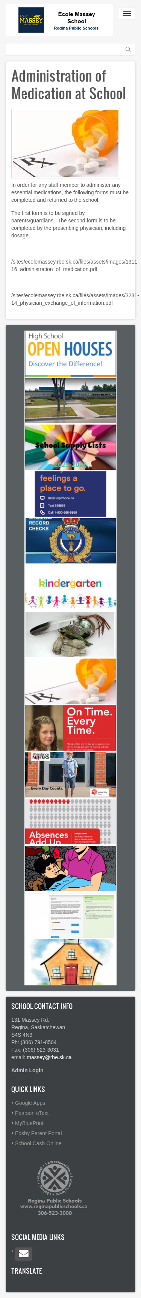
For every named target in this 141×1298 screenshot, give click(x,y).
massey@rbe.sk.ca (49, 1057)
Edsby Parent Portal (38, 1133)
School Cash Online (38, 1143)
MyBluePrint (29, 1123)
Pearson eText (32, 1113)
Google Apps (30, 1103)
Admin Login (27, 1070)
